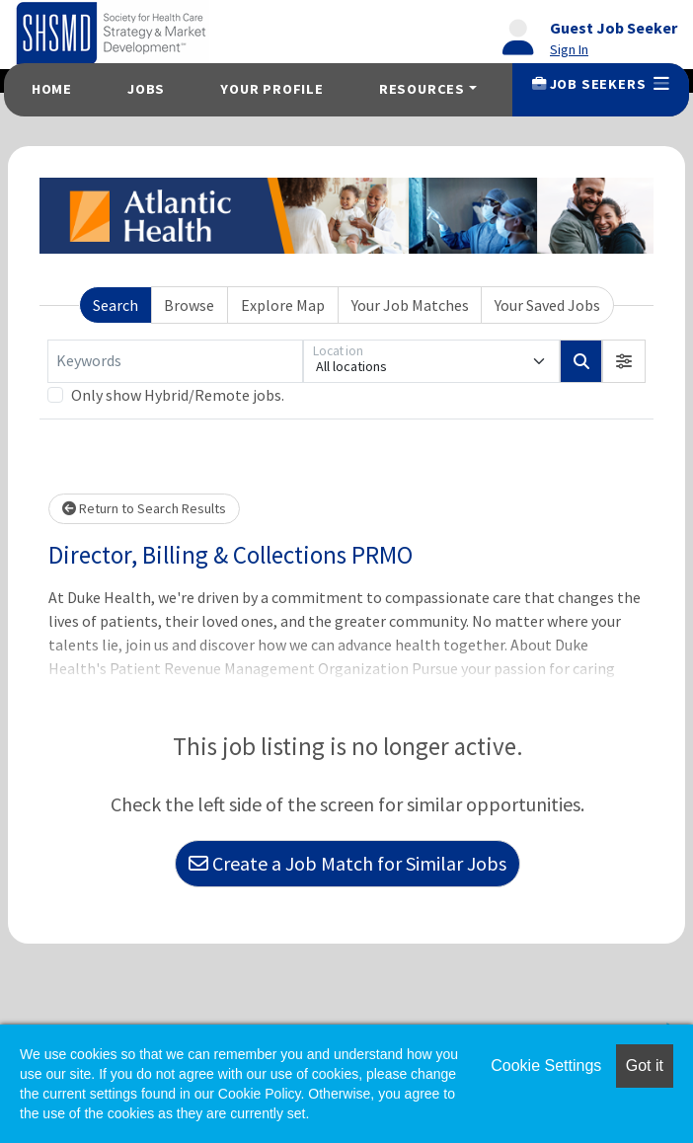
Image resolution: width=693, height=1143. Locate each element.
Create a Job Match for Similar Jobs (347, 863)
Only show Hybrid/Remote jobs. (177, 395)
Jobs (146, 89)
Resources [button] (422, 89)
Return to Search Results (144, 508)
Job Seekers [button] (600, 84)
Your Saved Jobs (547, 305)
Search (115, 305)
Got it (644, 1065)
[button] (624, 361)
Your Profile (272, 89)
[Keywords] (175, 361)
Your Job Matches (410, 305)
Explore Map (283, 305)
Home (52, 89)
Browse (189, 305)
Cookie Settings (546, 1065)
